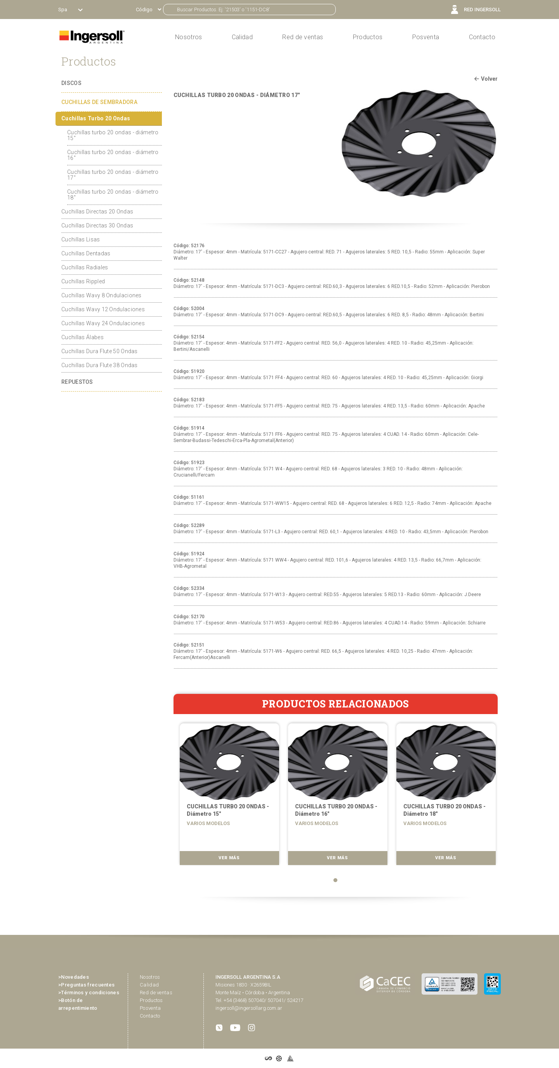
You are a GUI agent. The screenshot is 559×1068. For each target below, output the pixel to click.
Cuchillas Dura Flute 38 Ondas (99, 365)
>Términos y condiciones (88, 992)
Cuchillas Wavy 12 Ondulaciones (103, 309)
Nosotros (150, 977)
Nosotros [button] (188, 37)
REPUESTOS (77, 382)
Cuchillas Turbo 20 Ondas (95, 118)
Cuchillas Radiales (84, 267)
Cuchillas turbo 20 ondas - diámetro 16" (113, 155)
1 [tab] (335, 880)
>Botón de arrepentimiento (77, 1004)
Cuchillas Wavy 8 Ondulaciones (101, 295)
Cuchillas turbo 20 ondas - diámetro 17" (113, 175)
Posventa (425, 37)
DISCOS (71, 83)
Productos (368, 37)
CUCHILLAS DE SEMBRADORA (99, 102)
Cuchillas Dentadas (85, 253)
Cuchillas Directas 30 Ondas (97, 225)
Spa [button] (63, 9)
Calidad (242, 37)
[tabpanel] (228, 796)
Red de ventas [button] (302, 37)
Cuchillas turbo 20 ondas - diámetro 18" (113, 195)
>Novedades (73, 977)
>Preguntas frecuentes (86, 985)
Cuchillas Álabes (82, 337)
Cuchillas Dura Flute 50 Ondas (99, 351)
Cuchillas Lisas (80, 239)
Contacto (482, 37)
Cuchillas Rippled (83, 281)
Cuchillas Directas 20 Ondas (97, 211)
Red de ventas (156, 992)
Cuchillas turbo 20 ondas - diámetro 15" (113, 135)
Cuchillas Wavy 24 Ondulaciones (103, 323)
